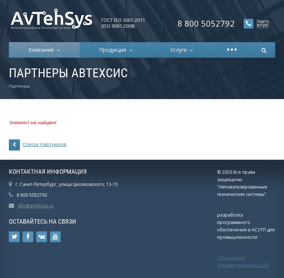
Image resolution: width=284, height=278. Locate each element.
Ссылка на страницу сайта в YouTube (55, 237)
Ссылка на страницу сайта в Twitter (14, 237)
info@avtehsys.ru (36, 206)
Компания (42, 49)
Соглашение (231, 258)
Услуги (180, 49)
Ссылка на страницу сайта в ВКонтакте (41, 237)
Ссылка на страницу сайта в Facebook (28, 237)
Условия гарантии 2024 (242, 265)
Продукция (114, 49)
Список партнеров (38, 144)
